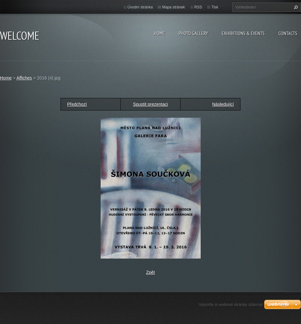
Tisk (214, 7)
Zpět (150, 272)
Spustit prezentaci (150, 104)
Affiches (24, 77)
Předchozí (77, 104)
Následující (223, 104)
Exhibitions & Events (243, 33)
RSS (198, 7)
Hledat (295, 7)
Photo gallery (193, 33)
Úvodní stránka (140, 7)
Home (159, 33)
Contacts (287, 33)
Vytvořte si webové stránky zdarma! (231, 304)
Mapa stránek (173, 7)
